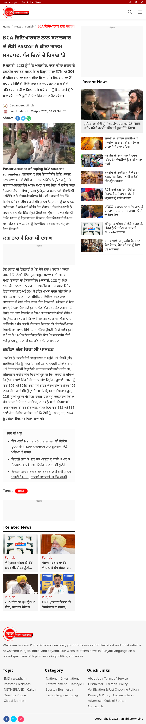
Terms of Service (116, 679)
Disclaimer (95, 684)
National (52, 679)
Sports (50, 690)
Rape (21, 491)
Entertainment (56, 684)
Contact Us (95, 707)
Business (64, 690)
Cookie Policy (122, 696)
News (17, 27)
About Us (94, 679)
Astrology (72, 696)
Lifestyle (76, 684)
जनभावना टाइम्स (10, 2)
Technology (54, 696)
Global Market (14, 701)
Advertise (95, 701)
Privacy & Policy (99, 696)
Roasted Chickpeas (17, 684)
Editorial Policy (117, 684)
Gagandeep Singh (22, 106)
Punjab (29, 27)
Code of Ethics (114, 701)
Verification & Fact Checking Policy (112, 690)
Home (7, 27)
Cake (30, 690)
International (70, 679)
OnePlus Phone (15, 696)
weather (19, 679)
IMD (7, 679)
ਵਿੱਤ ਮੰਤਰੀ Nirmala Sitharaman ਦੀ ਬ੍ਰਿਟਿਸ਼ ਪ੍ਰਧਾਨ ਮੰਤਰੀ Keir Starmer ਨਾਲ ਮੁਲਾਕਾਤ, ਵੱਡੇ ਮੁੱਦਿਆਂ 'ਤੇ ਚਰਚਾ (39, 447)
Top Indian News (31, 2)
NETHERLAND (14, 690)
